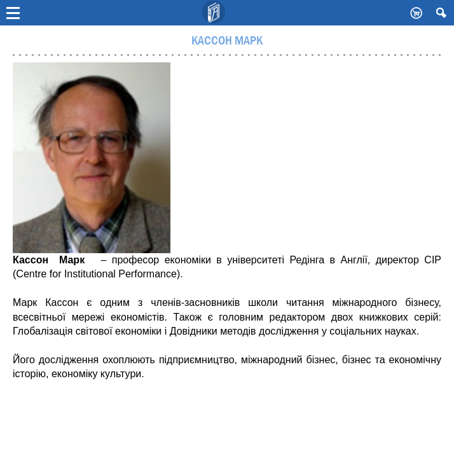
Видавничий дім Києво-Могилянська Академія (214, 13)
